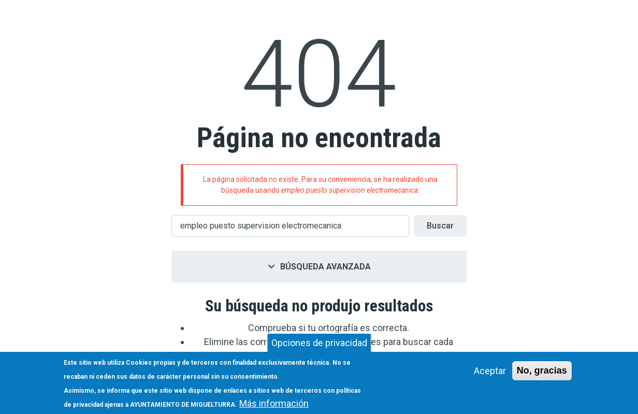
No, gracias (542, 370)
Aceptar (490, 370)
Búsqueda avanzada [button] (325, 267)
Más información (274, 403)
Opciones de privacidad (319, 342)
